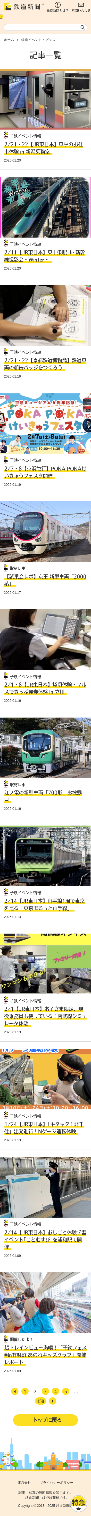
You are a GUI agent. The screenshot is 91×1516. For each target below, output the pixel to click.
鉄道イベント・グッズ (38, 40)
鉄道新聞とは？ (58, 7)
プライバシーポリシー (57, 1483)
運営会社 (24, 1483)
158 (40, 1401)
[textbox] (45, 27)
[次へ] (52, 1401)
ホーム (9, 40)
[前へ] (14, 1391)
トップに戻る (46, 1419)
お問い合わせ (81, 7)
